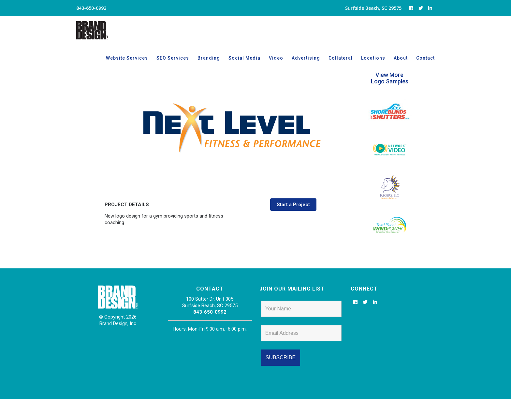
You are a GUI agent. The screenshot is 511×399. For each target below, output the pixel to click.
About (401, 58)
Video (276, 58)
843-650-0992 (209, 312)
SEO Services (172, 58)
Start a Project (293, 204)
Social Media (244, 58)
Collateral (340, 58)
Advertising (306, 58)
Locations (373, 58)
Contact (425, 58)
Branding (208, 58)
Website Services (127, 58)
